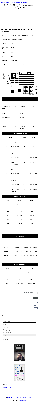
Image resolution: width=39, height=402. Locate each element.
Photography (6, 330)
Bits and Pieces (7, 332)
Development (6, 321)
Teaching (5, 327)
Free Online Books (7, 387)
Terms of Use (18, 397)
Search (30, 397)
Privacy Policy (10, 397)
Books (4, 324)
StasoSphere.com (23, 400)
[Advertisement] (19, 16)
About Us (25, 397)
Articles (5, 319)
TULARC (5, 335)
